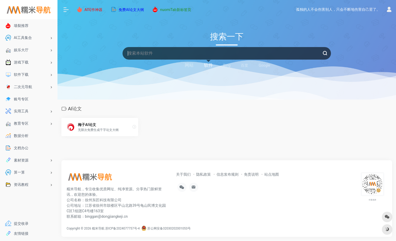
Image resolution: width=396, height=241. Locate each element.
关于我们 (183, 174)
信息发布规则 (227, 174)
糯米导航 (98, 228)
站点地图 (271, 174)
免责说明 (251, 174)
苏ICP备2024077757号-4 (122, 228)
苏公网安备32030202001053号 (166, 228)
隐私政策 (203, 174)
